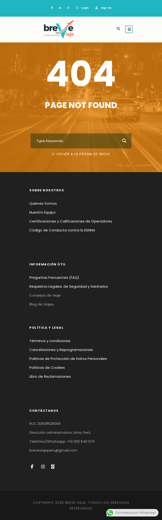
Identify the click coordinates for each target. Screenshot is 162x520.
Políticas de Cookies (47, 367)
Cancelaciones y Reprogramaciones (61, 349)
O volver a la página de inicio (81, 154)
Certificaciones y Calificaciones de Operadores (70, 221)
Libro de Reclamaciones (50, 376)
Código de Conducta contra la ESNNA (62, 230)
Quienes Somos (43, 203)
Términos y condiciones (49, 340)
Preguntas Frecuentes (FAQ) (54, 277)
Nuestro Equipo (42, 212)
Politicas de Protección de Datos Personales (68, 358)
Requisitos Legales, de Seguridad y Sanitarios (68, 286)
